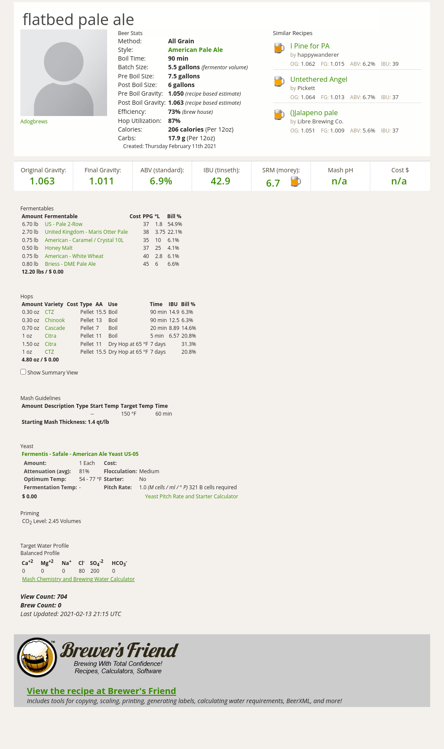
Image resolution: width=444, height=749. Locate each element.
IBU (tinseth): (221, 170)
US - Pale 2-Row (63, 224)
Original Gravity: (43, 170)
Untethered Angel (319, 79)
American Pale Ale (195, 49)
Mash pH (340, 170)
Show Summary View (52, 372)
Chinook (55, 320)
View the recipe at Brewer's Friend (101, 690)
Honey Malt (58, 248)
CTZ (49, 312)
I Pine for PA (310, 46)
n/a (399, 180)
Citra (50, 335)
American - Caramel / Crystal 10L (84, 240)
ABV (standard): (162, 170)
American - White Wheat (74, 256)
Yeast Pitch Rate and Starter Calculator (191, 497)
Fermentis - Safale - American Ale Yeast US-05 (80, 454)
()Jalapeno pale (314, 112)
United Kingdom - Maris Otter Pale (86, 232)
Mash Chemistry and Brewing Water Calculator (78, 579)
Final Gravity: (103, 170)
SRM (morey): (281, 170)
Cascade (55, 328)
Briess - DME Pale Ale (70, 264)
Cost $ (400, 170)
